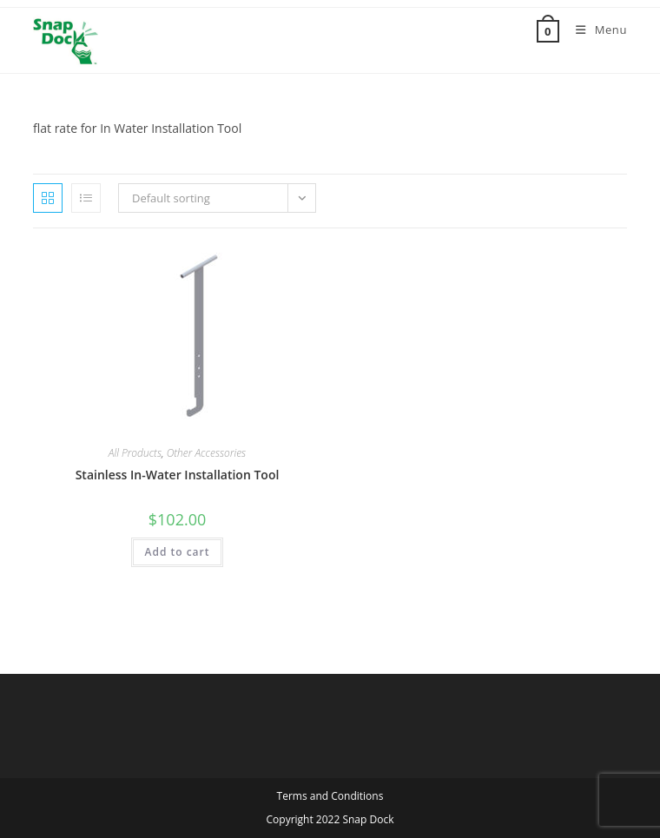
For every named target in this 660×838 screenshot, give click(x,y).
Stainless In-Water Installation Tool (178, 474)
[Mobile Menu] (595, 29)
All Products (135, 452)
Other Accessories (207, 452)
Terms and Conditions (330, 796)
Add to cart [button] (176, 551)
